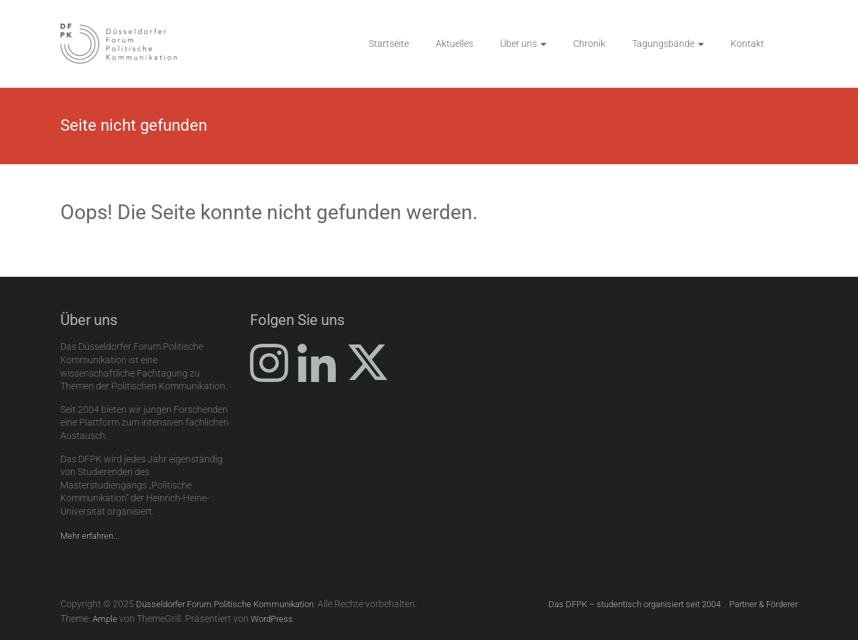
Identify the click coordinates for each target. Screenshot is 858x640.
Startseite (389, 43)
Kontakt (747, 43)
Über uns (518, 43)
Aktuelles (454, 43)
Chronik (589, 43)
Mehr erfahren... (89, 536)
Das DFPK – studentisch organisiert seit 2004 (634, 604)
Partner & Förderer (763, 604)
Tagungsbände (663, 43)
